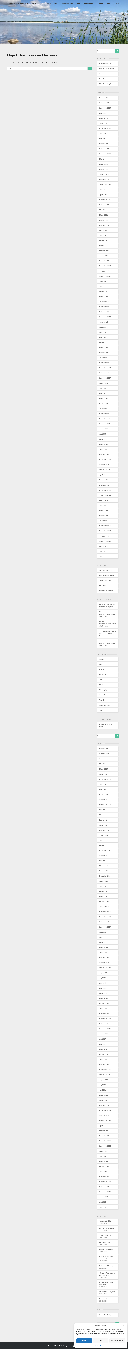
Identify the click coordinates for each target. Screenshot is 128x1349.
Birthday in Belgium (106, 84)
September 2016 (105, 424)
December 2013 (104, 526)
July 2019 (102, 281)
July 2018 (102, 327)
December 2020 (104, 225)
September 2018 (105, 317)
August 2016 (103, 429)
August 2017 (103, 383)
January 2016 (103, 449)
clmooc (101, 659)
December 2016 (104, 414)
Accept (84, 1341)
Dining (101, 669)
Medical (102, 685)
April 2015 (103, 475)
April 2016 (103, 439)
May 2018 (102, 337)
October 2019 (104, 271)
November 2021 (105, 200)
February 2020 (104, 251)
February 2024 (104, 143)
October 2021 (104, 205)
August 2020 (103, 230)
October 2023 (104, 149)
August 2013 (103, 546)
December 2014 (104, 485)
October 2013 (104, 536)
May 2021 (102, 210)
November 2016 (105, 419)
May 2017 (102, 393)
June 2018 (102, 332)
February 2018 (104, 352)
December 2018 (104, 307)
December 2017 (104, 363)
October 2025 (104, 103)
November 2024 (105, 128)
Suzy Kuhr (102, 631)
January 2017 (103, 408)
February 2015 (104, 480)
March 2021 (103, 215)
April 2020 (103, 240)
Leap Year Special (105, 1299)
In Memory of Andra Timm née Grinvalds (107, 614)
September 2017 (105, 378)
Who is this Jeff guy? (100, 1345)
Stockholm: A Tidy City (107, 1292)
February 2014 (104, 515)
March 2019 (103, 296)
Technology (103, 695)
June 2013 (102, 556)
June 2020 (102, 235)
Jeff (55, 3)
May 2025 (102, 113)
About (48, 3)
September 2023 (105, 154)
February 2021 (104, 220)
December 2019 (104, 261)
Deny (100, 1341)
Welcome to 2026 (105, 63)
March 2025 (103, 118)
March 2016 (103, 444)
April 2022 (103, 195)
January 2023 (103, 174)
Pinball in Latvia (104, 79)
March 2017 (103, 398)
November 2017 (105, 368)
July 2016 (102, 434)
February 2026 (104, 98)
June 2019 (102, 286)
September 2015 (105, 470)
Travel (108, 3)
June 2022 (102, 189)
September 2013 (105, 541)
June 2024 (102, 133)
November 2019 (105, 266)
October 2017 (104, 373)
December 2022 (104, 179)
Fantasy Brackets (66, 3)
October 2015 (104, 464)
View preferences (117, 1341)
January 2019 (103, 301)
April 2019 (103, 291)
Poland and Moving (106, 1266)
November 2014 (105, 490)
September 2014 (105, 495)
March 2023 (103, 164)
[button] (124, 1326)
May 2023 (102, 159)
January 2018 (103, 358)
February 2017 (104, 403)
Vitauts (117, 3)
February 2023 (104, 169)
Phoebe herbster (105, 612)
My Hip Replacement (106, 69)
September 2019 (105, 276)
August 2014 (103, 500)
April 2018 (103, 342)
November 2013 (105, 531)
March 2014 (103, 510)
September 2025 (105, 74)
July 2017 (102, 388)
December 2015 (104, 454)
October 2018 (104, 312)
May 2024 (102, 138)
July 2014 (102, 505)
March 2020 (103, 245)
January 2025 (103, 123)
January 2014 (103, 521)
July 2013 (102, 551)
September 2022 (105, 184)
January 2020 (103, 256)
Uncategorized (104, 705)
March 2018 (103, 347)
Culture (78, 3)
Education (99, 3)
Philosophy (88, 3)
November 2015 (105, 459)
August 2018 (103, 322)
